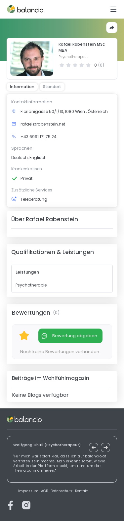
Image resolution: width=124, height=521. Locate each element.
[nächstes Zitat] (105, 447)
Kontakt (81, 491)
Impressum (28, 491)
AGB (44, 491)
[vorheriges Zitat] (93, 447)
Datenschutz (61, 491)
